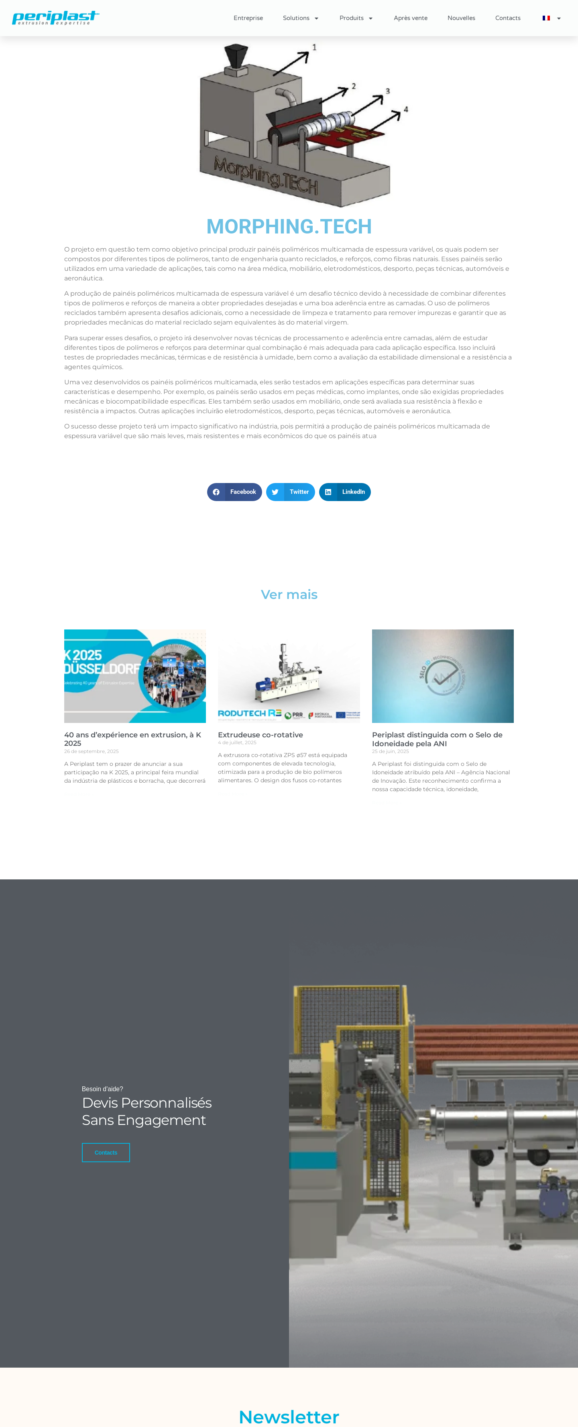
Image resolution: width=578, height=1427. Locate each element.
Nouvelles (461, 18)
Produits (357, 18)
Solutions (301, 18)
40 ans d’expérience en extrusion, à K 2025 (132, 739)
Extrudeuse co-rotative (260, 735)
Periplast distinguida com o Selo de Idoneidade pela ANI (437, 739)
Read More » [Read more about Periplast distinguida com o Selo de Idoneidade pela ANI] (387, 803)
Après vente (410, 18)
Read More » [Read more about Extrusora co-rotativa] (233, 794)
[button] (235, 492)
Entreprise (248, 18)
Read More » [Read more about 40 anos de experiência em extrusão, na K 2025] (79, 794)
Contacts (508, 18)
